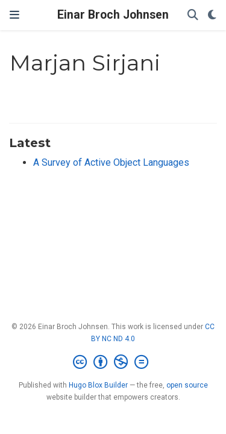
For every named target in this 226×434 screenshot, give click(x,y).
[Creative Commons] (113, 362)
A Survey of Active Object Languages (111, 162)
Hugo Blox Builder (98, 385)
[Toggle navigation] (14, 15)
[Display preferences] (212, 15)
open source (187, 385)
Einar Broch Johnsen (113, 15)
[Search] (192, 15)
